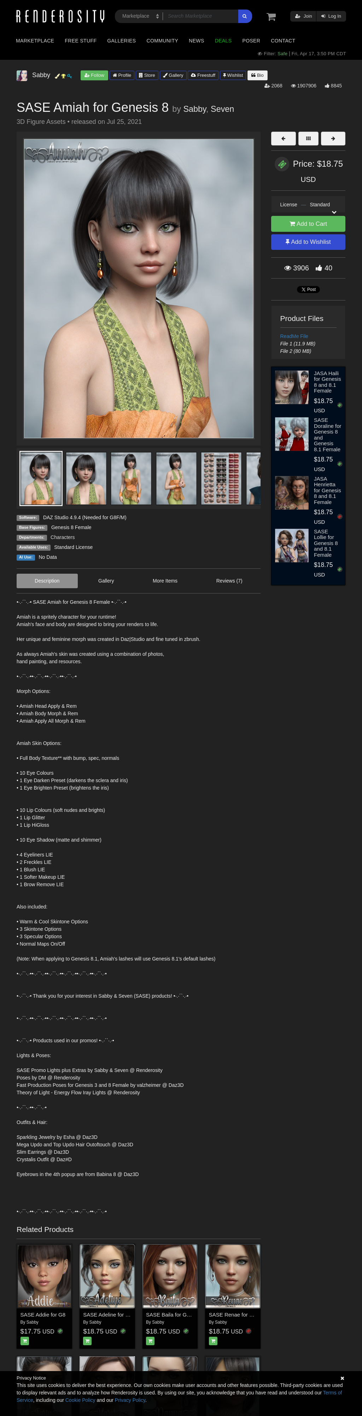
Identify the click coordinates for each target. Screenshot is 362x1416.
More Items (165, 581)
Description (47, 581)
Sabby (194, 109)
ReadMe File (294, 336)
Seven (222, 109)
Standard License (73, 547)
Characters (63, 537)
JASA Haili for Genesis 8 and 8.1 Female (327, 382)
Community (163, 41)
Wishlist (233, 75)
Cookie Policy (80, 1400)
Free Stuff (81, 41)
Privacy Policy (130, 1400)
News (196, 41)
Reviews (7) (229, 581)
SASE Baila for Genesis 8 (176, 1315)
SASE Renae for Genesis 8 (241, 1315)
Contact (283, 41)
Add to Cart (308, 223)
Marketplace (35, 41)
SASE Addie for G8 (43, 1315)
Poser (251, 41)
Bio (257, 75)
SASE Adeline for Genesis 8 (116, 1315)
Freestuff (203, 75)
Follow (94, 75)
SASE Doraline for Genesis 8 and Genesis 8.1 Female (327, 434)
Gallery (173, 75)
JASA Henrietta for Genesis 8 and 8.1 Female (327, 490)
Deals (223, 41)
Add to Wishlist (308, 242)
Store (147, 75)
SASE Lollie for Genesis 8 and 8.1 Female (326, 543)
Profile (122, 75)
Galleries (121, 41)
